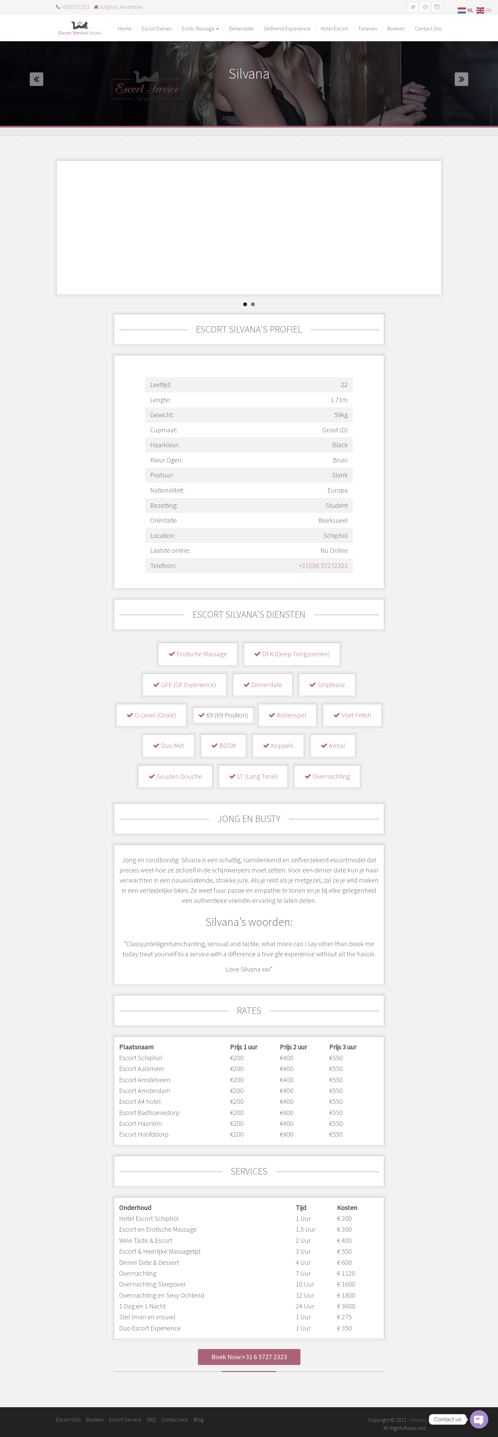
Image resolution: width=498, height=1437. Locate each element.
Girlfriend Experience (287, 28)
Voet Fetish (352, 715)
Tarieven (367, 28)
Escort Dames (157, 28)
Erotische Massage (197, 653)
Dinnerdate (241, 28)
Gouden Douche (175, 776)
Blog (199, 1419)
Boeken (396, 28)
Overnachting (327, 776)
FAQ (151, 1419)
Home (125, 28)
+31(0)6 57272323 (323, 565)
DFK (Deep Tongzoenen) (292, 653)
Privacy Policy (426, 1419)
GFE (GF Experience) (184, 684)
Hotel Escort (334, 28)
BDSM (223, 745)
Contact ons (174, 1419)
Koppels (278, 745)
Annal (333, 745)
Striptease (327, 684)
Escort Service (125, 1419)
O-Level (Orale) (151, 715)
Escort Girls (68, 1419)
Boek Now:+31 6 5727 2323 (249, 1356)
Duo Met (168, 745)
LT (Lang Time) (253, 776)
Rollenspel (287, 715)
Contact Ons (428, 28)
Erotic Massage (200, 28)
